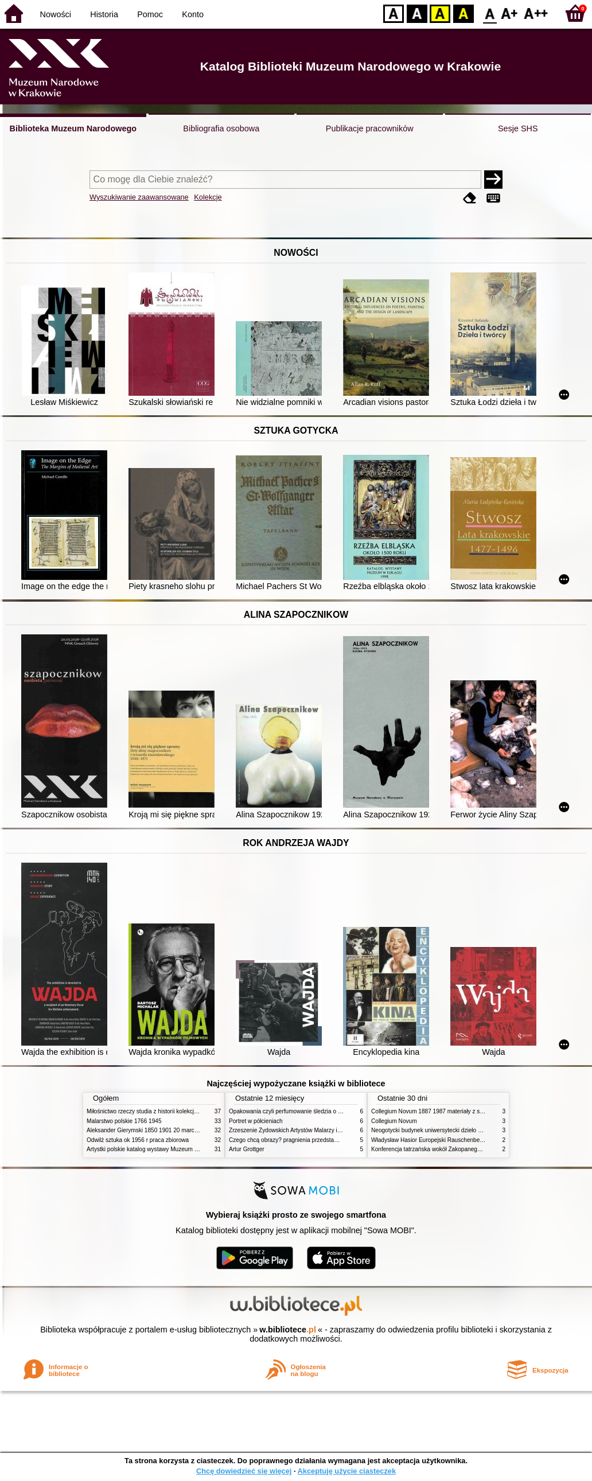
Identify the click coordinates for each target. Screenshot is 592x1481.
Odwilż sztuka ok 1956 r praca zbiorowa (138, 1140)
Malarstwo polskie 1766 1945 (124, 1121)
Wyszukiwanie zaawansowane (139, 197)
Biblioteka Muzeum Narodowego (73, 128)
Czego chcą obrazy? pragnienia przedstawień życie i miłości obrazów (317, 1140)
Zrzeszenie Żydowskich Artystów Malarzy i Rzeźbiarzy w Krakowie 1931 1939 (328, 1130)
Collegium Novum (394, 1121)
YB (440, 13)
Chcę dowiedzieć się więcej (243, 1471)
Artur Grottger (246, 1149)
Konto (193, 14)
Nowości (55, 14)
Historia (104, 14)
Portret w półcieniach (256, 1121)
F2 (536, 13)
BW (417, 13)
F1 (509, 13)
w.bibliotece (287, 1329)
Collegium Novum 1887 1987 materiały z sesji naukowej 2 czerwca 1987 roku (470, 1111)
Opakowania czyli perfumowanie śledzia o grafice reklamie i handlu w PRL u (326, 1111)
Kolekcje (207, 197)
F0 (489, 13)
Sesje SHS (518, 128)
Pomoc (150, 14)
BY (463, 13)
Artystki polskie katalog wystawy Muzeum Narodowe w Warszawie (171, 1149)
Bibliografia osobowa (221, 128)
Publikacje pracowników (370, 128)
